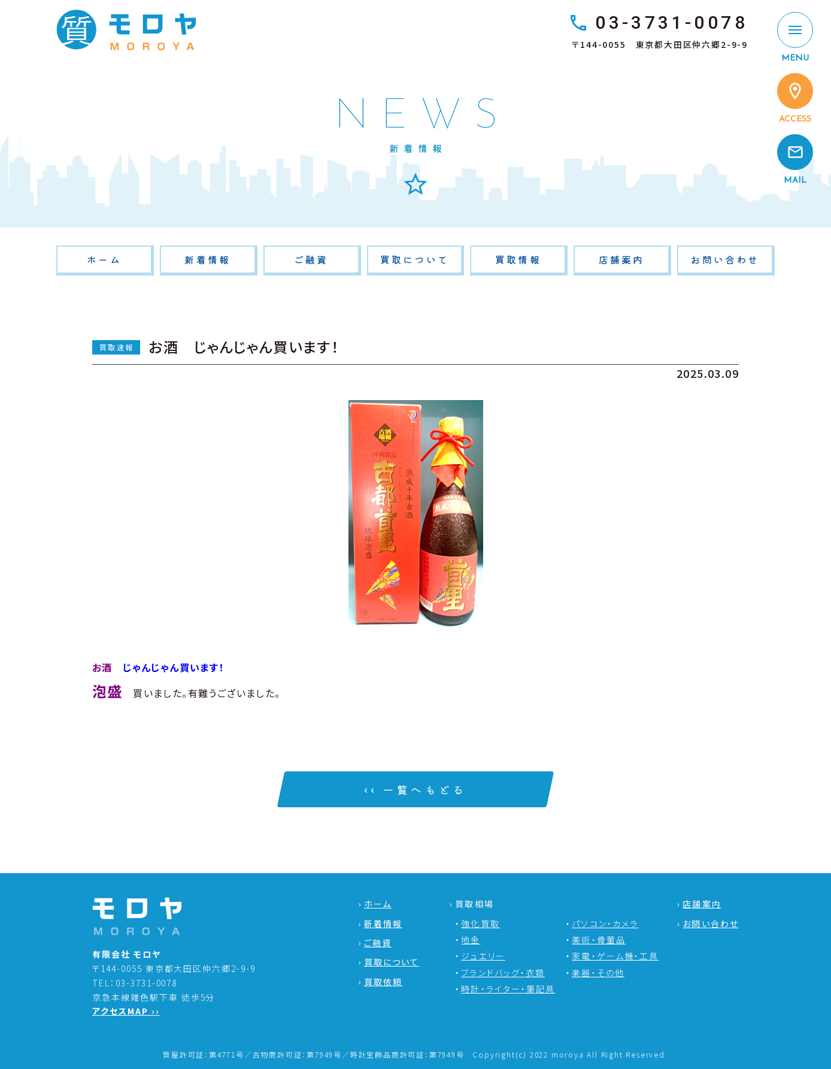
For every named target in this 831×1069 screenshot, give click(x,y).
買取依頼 (383, 982)
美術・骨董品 (599, 940)
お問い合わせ (724, 259)
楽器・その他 (598, 973)
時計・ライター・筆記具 (508, 989)
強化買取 (480, 923)
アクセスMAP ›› (126, 1011)
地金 (470, 940)
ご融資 (311, 259)
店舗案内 (622, 259)
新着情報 (207, 259)
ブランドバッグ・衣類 (503, 973)
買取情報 (518, 259)
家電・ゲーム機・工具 (615, 956)
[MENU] (795, 38)
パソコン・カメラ (605, 923)
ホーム (104, 259)
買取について (414, 259)
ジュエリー (483, 956)
